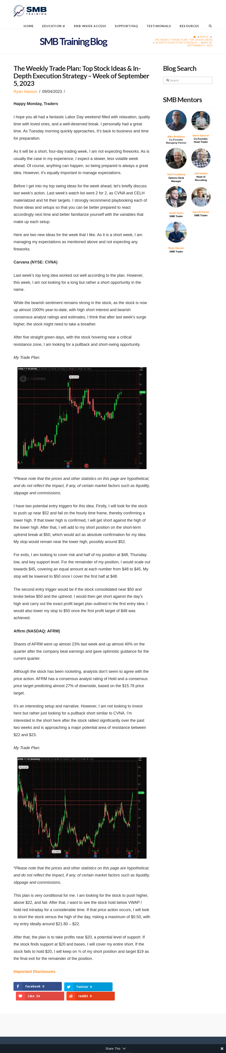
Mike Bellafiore (176, 136)
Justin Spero (176, 213)
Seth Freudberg (176, 174)
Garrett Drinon (201, 212)
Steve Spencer (200, 135)
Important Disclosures (34, 971)
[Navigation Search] (207, 23)
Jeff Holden (200, 173)
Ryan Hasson (25, 91)
